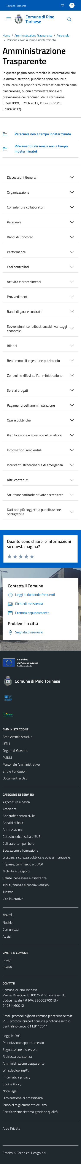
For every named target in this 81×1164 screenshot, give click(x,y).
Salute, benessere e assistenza (25, 878)
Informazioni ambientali (24, 450)
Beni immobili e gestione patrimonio (33, 360)
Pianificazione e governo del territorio (34, 435)
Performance (16, 251)
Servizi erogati (17, 390)
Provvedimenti (17, 296)
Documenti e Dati (15, 778)
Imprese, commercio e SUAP (23, 864)
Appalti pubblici (13, 822)
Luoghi (7, 960)
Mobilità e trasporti (16, 871)
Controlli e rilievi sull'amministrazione (34, 375)
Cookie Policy (12, 1084)
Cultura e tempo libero (18, 843)
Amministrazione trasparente (23, 1063)
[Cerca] (69, 19)
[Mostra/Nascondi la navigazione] (8, 18)
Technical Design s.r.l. (32, 1152)
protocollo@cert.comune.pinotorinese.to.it (42, 1015)
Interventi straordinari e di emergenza (35, 465)
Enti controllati (18, 266)
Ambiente (10, 808)
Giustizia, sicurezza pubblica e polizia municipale (36, 857)
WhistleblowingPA (16, 1070)
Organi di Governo (15, 750)
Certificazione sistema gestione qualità (30, 1111)
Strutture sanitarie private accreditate (35, 494)
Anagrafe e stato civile (19, 815)
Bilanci (12, 345)
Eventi (7, 967)
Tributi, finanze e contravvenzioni (26, 884)
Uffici (6, 743)
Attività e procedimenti (24, 281)
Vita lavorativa (13, 898)
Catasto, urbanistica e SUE (21, 836)
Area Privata (11, 1128)
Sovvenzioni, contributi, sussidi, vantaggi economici (37, 328)
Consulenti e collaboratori (25, 207)
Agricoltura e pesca (16, 802)
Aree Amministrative (17, 736)
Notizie (8, 922)
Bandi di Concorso (20, 237)
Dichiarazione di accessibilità (23, 1097)
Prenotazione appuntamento (23, 1042)
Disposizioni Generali (22, 177)
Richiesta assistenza (17, 1056)
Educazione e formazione (20, 850)
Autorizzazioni (12, 829)
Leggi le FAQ (12, 1035)
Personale (14, 222)
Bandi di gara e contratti (25, 311)
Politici (7, 757)
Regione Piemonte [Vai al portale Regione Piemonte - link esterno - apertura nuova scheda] (16, 6)
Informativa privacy (16, 1077)
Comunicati (11, 929)
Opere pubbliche (19, 420)
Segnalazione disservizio (20, 1049)
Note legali (10, 1091)
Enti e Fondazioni (15, 771)
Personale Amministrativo (21, 764)
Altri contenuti (18, 479)
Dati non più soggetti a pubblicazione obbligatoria (34, 512)
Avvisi (7, 936)
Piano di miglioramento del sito (25, 1104)
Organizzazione (18, 192)
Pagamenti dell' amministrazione (31, 405)
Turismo (8, 891)
